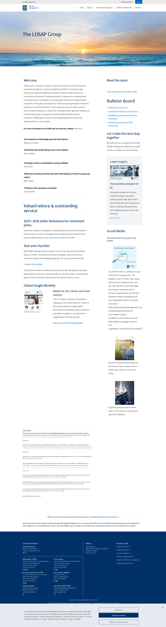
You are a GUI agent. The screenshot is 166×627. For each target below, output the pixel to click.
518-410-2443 (30, 581)
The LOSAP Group (129, 92)
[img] (83, 39)
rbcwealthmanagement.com (29, 2)
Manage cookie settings (119, 622)
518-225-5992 (61, 567)
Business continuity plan (124, 557)
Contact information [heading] (30, 543)
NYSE (102, 603)
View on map (90, 553)
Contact (138, 8)
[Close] (162, 607)
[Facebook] (25, 553)
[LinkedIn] (26, 570)
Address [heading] (89, 543)
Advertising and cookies (124, 563)
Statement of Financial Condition (127, 560)
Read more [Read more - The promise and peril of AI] (114, 218)
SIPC (115, 603)
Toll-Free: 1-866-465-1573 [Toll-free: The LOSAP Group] (31, 551)
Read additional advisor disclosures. (32, 496)
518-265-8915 (61, 579)
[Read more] (26, 440)
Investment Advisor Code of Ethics (123, 111)
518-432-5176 (32, 590)
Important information (126, 2)
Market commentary (124, 8)
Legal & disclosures (123, 550)
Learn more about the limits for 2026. (59, 237)
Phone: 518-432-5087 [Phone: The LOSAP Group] (30, 549)
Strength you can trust (118, 107)
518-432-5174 (63, 590)
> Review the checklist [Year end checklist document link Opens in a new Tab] (33, 264)
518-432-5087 (32, 565)
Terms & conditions (123, 553)
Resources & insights (105, 8)
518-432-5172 (63, 565)
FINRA (109, 603)
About (90, 8)
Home (82, 8)
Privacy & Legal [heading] (122, 543)
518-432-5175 (32, 579)
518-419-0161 (30, 567)
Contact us (33, 277)
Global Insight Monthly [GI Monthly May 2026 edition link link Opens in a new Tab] (73, 323)
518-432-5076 (63, 577)
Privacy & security (122, 547)
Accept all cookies (118, 615)
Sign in (139, 2)
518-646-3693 (30, 592)
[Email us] (24, 553)
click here (78, 128)
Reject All (118, 610)
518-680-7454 (61, 592)
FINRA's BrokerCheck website (104, 517)
